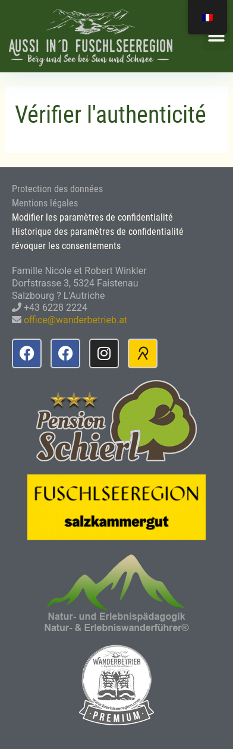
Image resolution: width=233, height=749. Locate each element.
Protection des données (57, 189)
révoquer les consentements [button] (66, 245)
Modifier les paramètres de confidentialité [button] (92, 217)
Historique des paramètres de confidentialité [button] (98, 231)
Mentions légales (45, 203)
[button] (216, 36)
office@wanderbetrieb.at (75, 320)
